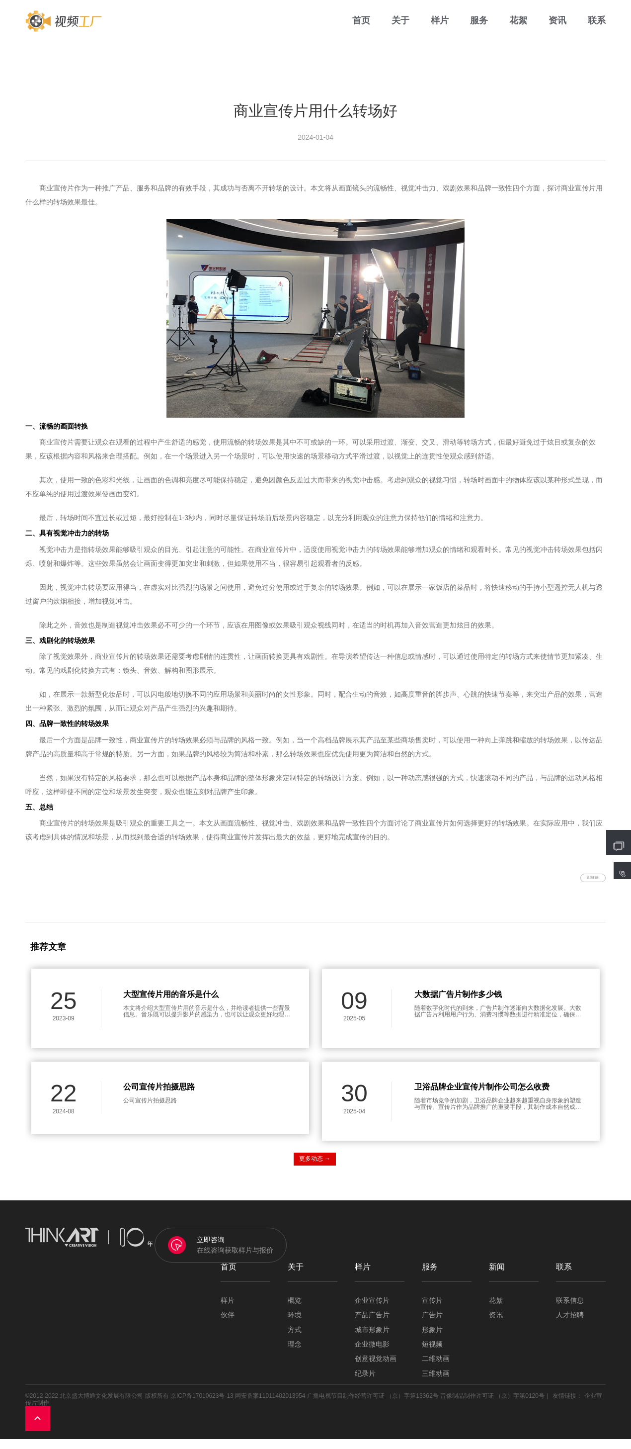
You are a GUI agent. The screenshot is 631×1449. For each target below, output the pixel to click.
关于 (400, 29)
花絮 (518, 29)
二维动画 (436, 1369)
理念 (295, 1354)
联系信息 (570, 1310)
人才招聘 (570, 1325)
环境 (295, 1325)
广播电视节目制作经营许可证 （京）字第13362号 (373, 1406)
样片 (440, 29)
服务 (479, 29)
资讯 (557, 29)
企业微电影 (372, 1354)
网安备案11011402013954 (270, 1406)
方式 (295, 1340)
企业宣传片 (372, 1310)
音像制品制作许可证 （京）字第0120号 (492, 1406)
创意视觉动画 (375, 1369)
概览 (295, 1310)
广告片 (432, 1325)
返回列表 (576, 883)
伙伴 (228, 1325)
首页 (361, 29)
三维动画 (436, 1383)
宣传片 (432, 1310)
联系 (597, 29)
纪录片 (365, 1383)
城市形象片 (372, 1340)
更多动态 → (314, 1169)
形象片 (432, 1340)
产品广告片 (372, 1325)
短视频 (432, 1354)
